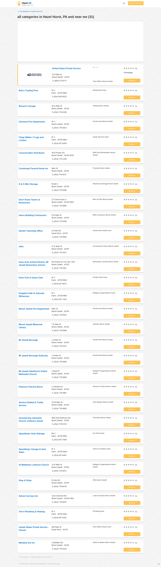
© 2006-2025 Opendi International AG (33, 564)
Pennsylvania (24, 557)
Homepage (128, 72)
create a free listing (135, 3)
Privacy (57, 564)
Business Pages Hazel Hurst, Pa (41, 557)
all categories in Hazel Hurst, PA (29, 11)
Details (131, 80)
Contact (50, 564)
